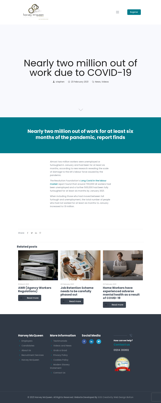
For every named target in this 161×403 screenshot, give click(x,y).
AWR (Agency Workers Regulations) (34, 289)
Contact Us (59, 372)
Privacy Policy (60, 355)
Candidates (28, 345)
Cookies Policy (60, 359)
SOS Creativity (105, 397)
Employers (27, 340)
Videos (105, 81)
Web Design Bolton (123, 397)
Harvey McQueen (30, 359)
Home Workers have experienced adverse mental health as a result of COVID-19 (121, 293)
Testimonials (60, 340)
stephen (60, 81)
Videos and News (62, 345)
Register (134, 12)
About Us (26, 350)
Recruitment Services (33, 355)
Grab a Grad (60, 350)
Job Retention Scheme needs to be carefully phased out (77, 291)
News (98, 81)
